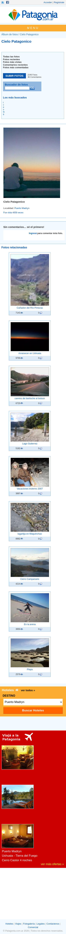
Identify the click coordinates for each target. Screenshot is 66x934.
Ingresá (33, 233)
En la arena (30, 624)
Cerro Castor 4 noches (17, 860)
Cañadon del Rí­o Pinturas (30, 307)
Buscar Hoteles (33, 710)
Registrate (59, 2)
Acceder (47, 2)
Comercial (33, 927)
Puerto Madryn (21, 208)
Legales (41, 923)
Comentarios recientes (15, 65)
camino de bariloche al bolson (30, 398)
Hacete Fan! (8, 2)
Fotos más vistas (12, 62)
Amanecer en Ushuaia (29, 353)
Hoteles (9, 923)
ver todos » (28, 690)
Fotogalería (29, 923)
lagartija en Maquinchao (30, 533)
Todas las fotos (11, 56)
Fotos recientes (11, 59)
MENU (33, 27)
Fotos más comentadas (16, 67)
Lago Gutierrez (29, 443)
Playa (30, 669)
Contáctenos (52, 923)
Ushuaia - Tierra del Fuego (19, 855)
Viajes (18, 923)
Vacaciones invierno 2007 (30, 488)
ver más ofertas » (52, 864)
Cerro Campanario (29, 579)
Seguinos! (3, 2)
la (4, 112)
